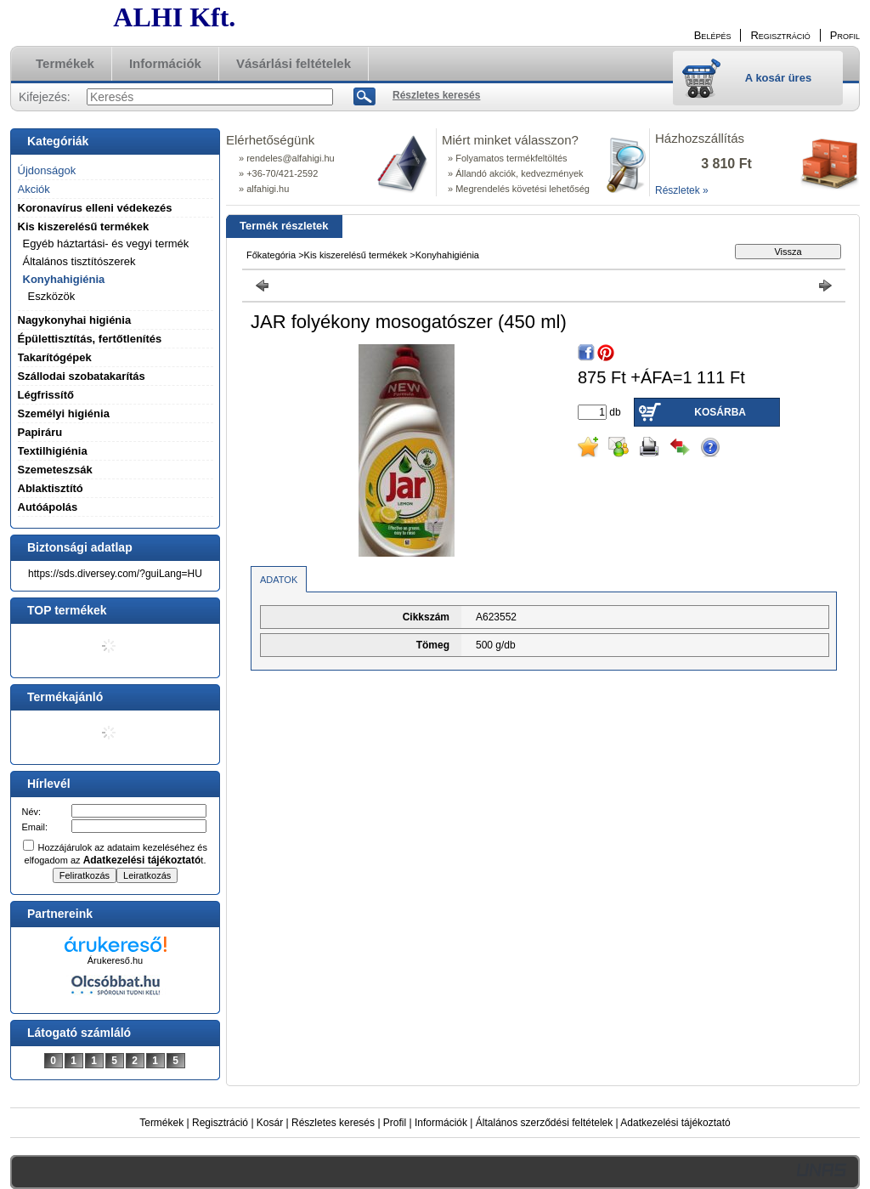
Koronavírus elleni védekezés (95, 207)
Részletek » (682, 190)
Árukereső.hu (115, 960)
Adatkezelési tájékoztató (675, 1123)
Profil (394, 1123)
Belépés (713, 35)
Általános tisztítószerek (79, 261)
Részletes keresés (333, 1123)
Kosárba (720, 412)
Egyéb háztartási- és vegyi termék (106, 243)
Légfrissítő (46, 394)
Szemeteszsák (55, 469)
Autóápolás (48, 507)
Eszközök (52, 296)
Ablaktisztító (50, 488)
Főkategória (271, 255)
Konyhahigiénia (447, 255)
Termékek (161, 1123)
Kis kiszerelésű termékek (356, 255)
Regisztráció (220, 1123)
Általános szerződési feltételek (544, 1123)
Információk (441, 1123)
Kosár (270, 1123)
